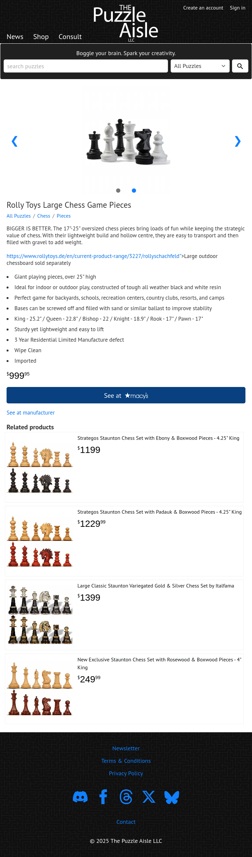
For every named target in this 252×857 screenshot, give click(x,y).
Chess (44, 215)
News (15, 36)
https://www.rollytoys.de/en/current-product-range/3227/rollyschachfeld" (94, 256)
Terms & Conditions (126, 760)
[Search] (240, 66)
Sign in (237, 7)
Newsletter (126, 748)
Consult (70, 36)
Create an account (203, 7)
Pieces (64, 215)
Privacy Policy (126, 773)
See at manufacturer (31, 412)
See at (126, 395)
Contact (126, 821)
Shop (41, 36)
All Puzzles (19, 215)
